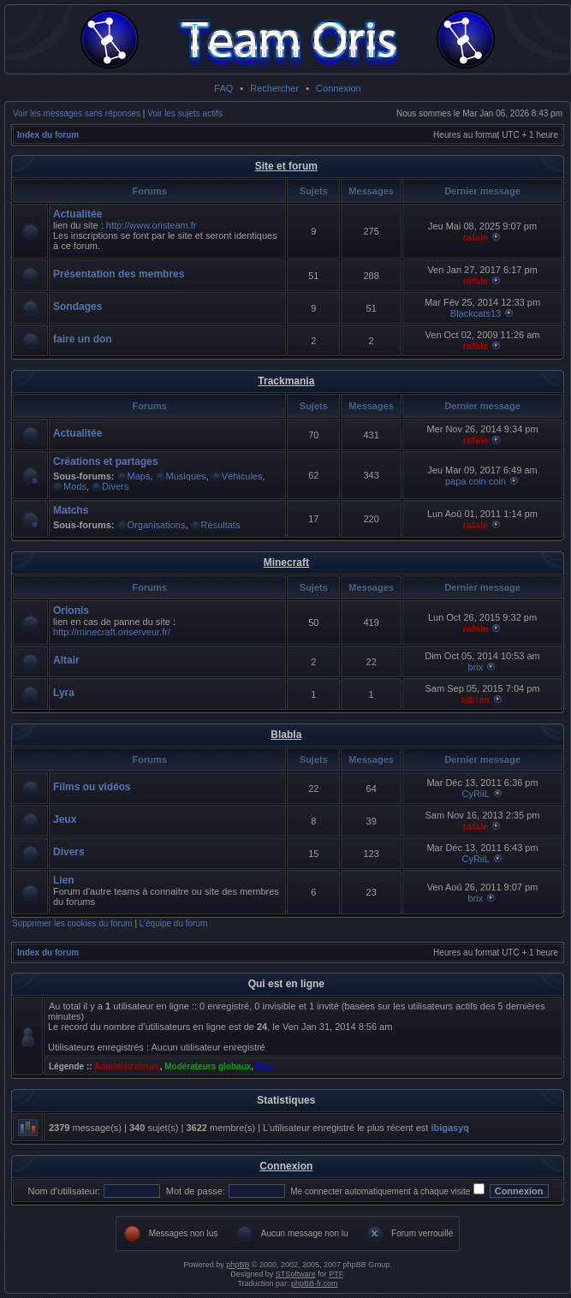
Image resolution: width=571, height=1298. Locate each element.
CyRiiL (475, 794)
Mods (74, 486)
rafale (475, 237)
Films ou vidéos (92, 787)
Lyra (63, 693)
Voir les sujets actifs (185, 113)
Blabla (286, 735)
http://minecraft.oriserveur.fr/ (111, 632)
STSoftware (296, 1274)
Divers (115, 486)
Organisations (157, 525)
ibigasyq (450, 1127)
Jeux (64, 819)
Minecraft (286, 563)
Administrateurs (127, 1066)
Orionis (71, 610)
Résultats (221, 525)
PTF (335, 1274)
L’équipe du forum (174, 923)
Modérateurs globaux (207, 1066)
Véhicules (242, 476)
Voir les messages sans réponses (76, 113)
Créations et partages (105, 461)
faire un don (82, 339)
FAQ (223, 88)
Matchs (70, 510)
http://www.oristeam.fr (151, 225)
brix (476, 667)
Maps (139, 476)
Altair (66, 660)
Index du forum (48, 135)
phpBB (237, 1264)
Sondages (77, 307)
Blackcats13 (475, 313)
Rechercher (274, 88)
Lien (63, 880)
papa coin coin (475, 481)
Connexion (338, 88)
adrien (475, 699)
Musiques (186, 476)
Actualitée (77, 214)
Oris (264, 1066)
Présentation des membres (118, 274)
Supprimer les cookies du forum (72, 923)
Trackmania (286, 381)
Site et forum (286, 166)
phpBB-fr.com (314, 1283)
